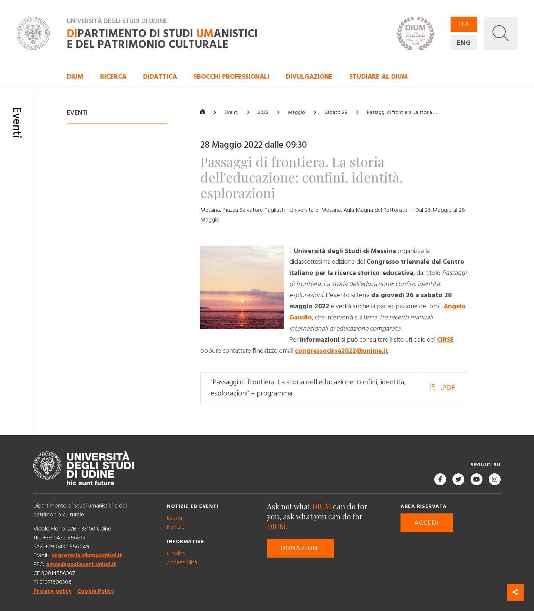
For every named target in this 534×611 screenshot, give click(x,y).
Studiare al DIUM (378, 76)
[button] (500, 33)
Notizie (176, 527)
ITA (463, 24)
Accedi (426, 523)
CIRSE (445, 339)
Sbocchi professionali (231, 76)
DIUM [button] (75, 76)
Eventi (231, 112)
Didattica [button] (160, 76)
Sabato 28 (335, 112)
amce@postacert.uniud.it (81, 564)
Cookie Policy (95, 591)
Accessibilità (182, 562)
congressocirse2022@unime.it (341, 350)
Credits (176, 553)
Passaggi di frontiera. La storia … (402, 112)
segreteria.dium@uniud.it (87, 555)
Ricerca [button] (113, 76)
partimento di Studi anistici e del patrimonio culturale (162, 39)
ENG (464, 42)
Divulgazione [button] (309, 76)
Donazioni (300, 548)
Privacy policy (52, 591)
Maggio (296, 112)
